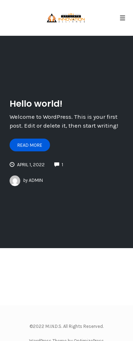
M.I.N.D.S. (53, 326)
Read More (29, 145)
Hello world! (36, 103)
